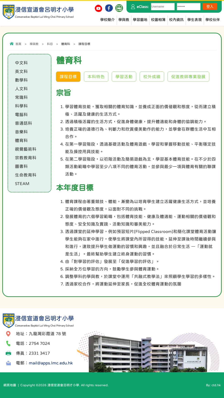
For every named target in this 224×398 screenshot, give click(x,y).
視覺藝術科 (26, 149)
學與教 (123, 19)
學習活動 (124, 76)
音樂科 (21, 132)
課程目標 (68, 76)
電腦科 (21, 114)
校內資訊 (176, 19)
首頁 (18, 43)
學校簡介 (107, 19)
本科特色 (96, 76)
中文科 (21, 63)
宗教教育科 (26, 158)
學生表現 (194, 19)
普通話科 (23, 123)
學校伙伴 (212, 19)
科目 (50, 43)
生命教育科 (26, 175)
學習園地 (140, 19)
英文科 (21, 71)
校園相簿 (158, 19)
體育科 (21, 140)
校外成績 (152, 76)
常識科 (21, 97)
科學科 (21, 106)
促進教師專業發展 (188, 76)
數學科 (21, 80)
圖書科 (21, 166)
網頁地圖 (9, 385)
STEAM (22, 183)
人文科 (21, 89)
